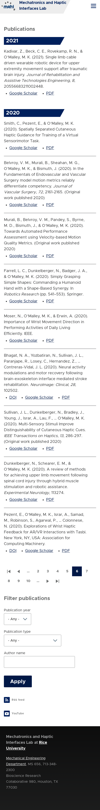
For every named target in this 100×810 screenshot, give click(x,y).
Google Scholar (23, 93)
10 (29, 582)
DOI (12, 398)
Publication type (17, 631)
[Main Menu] (93, 6)
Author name (14, 653)
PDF (50, 93)
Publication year (17, 610)
